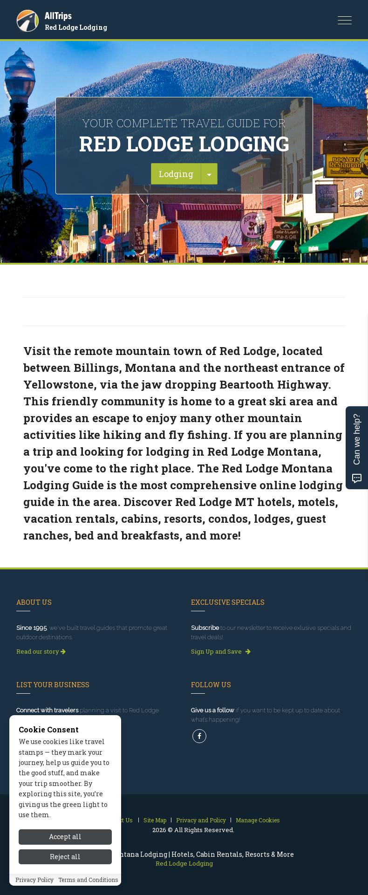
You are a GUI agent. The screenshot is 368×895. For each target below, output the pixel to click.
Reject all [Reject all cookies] (65, 856)
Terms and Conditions (88, 879)
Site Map (154, 820)
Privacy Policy (34, 879)
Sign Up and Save (221, 651)
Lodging (176, 173)
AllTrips (58, 15)
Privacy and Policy (201, 820)
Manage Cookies (258, 820)
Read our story (41, 651)
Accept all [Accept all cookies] (65, 836)
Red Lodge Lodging (76, 27)
